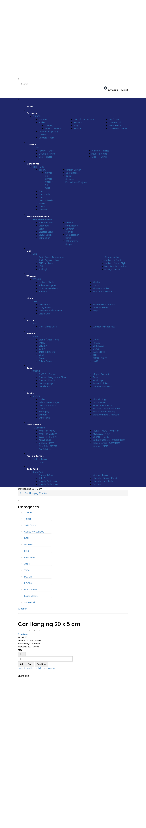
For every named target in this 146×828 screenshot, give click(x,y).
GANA (41, 358)
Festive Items (40, 459)
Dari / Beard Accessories (52, 257)
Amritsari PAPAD (47, 430)
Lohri (41, 462)
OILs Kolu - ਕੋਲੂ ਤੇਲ (48, 446)
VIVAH (36, 336)
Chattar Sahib (46, 231)
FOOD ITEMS (39, 427)
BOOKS (36, 396)
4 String (49, 125)
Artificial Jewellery (48, 288)
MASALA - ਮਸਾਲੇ (46, 443)
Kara (41, 191)
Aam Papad (45, 439)
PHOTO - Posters (48, 374)
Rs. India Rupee (26, 3)
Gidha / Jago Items (49, 339)
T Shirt (36, 147)
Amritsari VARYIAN (48, 433)
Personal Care (46, 475)
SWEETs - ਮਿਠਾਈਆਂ (48, 436)
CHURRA (43, 345)
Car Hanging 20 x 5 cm (37, 493)
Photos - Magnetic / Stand (53, 377)
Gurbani (43, 414)
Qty (20, 649)
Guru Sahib (44, 417)
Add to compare (46, 668)
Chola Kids (44, 313)
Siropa (68, 244)
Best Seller (29, 557)
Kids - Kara (44, 304)
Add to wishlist (26, 668)
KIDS (35, 301)
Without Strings (53, 128)
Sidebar (22, 608)
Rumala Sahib (46, 222)
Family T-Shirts (47, 150)
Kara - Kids (44, 194)
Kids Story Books (47, 405)
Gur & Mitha (45, 449)
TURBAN (37, 116)
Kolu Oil (42, 478)
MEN (35, 254)
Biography (44, 411)
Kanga (42, 206)
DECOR (36, 371)
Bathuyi (43, 269)
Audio (42, 399)
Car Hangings (46, 383)
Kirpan (42, 169)
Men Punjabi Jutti (48, 326)
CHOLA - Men (46, 263)
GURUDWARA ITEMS (42, 219)
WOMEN (37, 279)
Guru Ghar (44, 237)
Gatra (68, 176)
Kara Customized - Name (46, 200)
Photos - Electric (47, 380)
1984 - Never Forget (49, 402)
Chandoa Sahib (44, 227)
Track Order (53, 3)
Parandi (43, 291)
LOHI (41, 266)
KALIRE (42, 342)
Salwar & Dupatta (48, 285)
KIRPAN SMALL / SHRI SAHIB (49, 184)
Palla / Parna (45, 361)
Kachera (43, 209)
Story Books (45, 307)
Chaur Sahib (45, 234)
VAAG (41, 355)
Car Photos (44, 386)
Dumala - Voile (47, 137)
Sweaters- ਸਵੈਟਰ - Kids (50, 310)
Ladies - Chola (46, 282)
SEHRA (42, 348)
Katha (42, 408)
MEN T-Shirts (45, 156)
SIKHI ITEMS (38, 166)
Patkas (42, 122)
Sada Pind (38, 472)
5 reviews (23, 634)
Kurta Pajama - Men (49, 260)
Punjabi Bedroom (48, 481)
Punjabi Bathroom (48, 484)
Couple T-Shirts (47, 153)
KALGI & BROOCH (47, 351)
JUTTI (35, 323)
